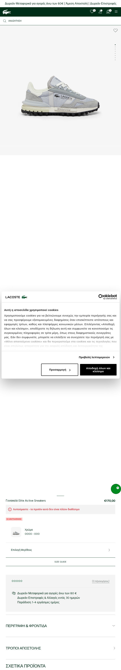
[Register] (100, 11)
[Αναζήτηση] (60, 21)
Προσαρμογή (60, 369)
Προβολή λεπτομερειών (94, 357)
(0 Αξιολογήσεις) (101, 581)
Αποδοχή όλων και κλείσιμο (98, 370)
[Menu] (116, 11)
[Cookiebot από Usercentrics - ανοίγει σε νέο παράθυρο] (101, 297)
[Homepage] (7, 12)
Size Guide (60, 562)
